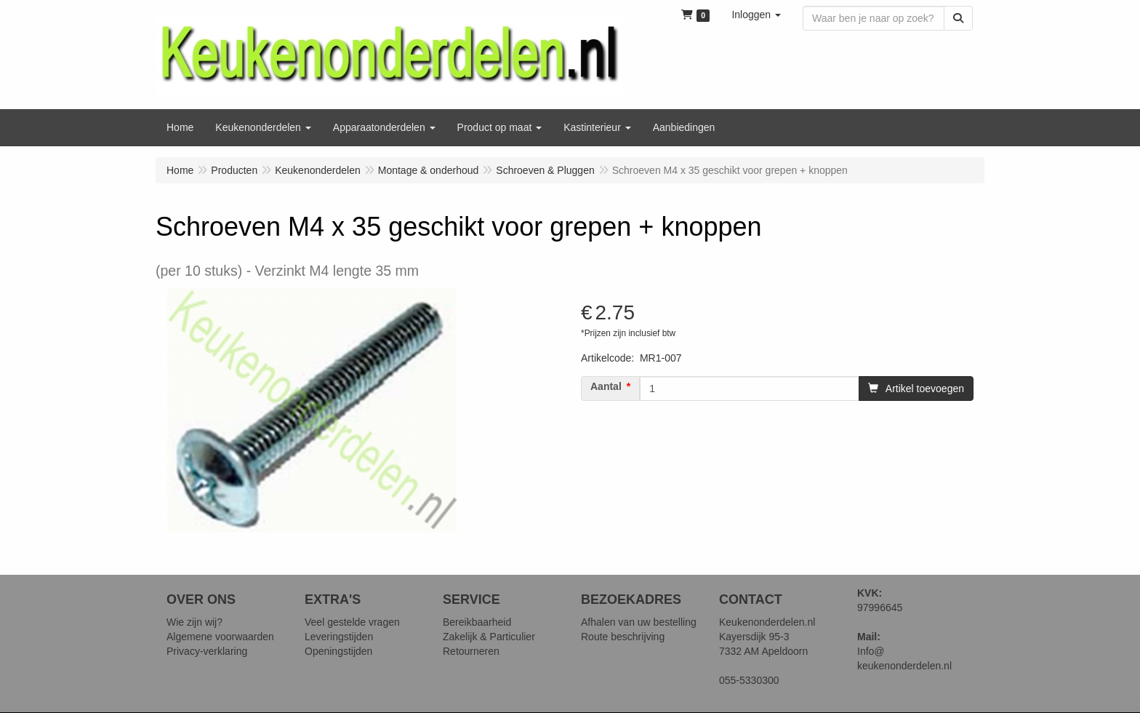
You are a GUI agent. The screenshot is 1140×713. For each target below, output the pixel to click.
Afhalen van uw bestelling (639, 622)
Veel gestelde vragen (352, 622)
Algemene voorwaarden (220, 636)
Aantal (606, 386)
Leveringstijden (339, 636)
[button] (756, 14)
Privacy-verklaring (206, 651)
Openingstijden (338, 651)
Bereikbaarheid (477, 622)
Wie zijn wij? (194, 622)
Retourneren (471, 651)
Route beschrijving (623, 636)
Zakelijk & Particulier (489, 636)
